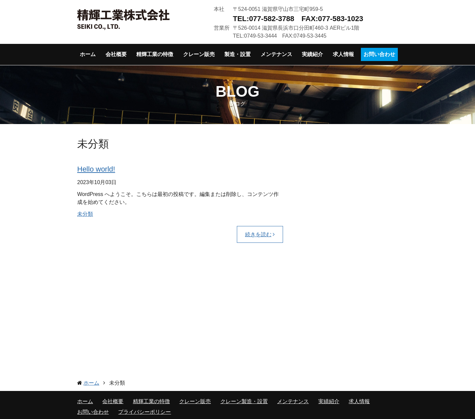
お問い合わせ (379, 54)
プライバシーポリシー (144, 412)
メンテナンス (276, 54)
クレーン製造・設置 (244, 401)
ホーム (88, 54)
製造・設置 (237, 54)
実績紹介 (312, 54)
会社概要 (116, 54)
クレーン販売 (199, 54)
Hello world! (96, 169)
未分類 (85, 214)
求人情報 (343, 54)
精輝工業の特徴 (154, 54)
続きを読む (258, 234)
